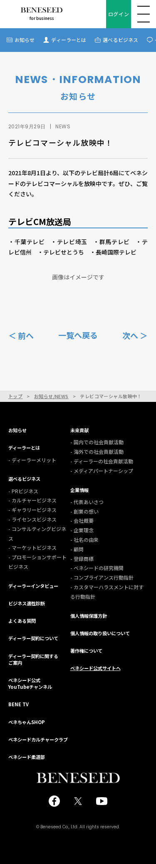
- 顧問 (77, 549)
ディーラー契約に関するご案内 (33, 659)
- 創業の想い (84, 511)
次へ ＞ (135, 334)
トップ (15, 396)
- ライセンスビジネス (32, 519)
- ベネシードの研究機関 (97, 567)
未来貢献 (79, 430)
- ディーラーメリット (32, 459)
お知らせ (25, 39)
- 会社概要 (82, 520)
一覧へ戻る (78, 335)
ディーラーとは (68, 39)
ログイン (118, 13)
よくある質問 (22, 620)
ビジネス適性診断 (26, 603)
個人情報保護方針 (88, 615)
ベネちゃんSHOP (26, 722)
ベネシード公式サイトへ (95, 668)
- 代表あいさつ (87, 501)
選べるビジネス (120, 39)
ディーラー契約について (33, 638)
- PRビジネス (23, 490)
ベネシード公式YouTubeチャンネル (30, 683)
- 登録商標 (82, 558)
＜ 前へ (21, 334)
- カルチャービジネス (32, 500)
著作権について (86, 650)
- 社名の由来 (84, 539)
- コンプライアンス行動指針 (102, 577)
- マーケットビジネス (32, 547)
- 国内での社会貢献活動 (97, 441)
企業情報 (79, 490)
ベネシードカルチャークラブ (38, 739)
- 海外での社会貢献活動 (97, 451)
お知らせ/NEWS (51, 396)
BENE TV (18, 704)
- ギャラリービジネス (32, 509)
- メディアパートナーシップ (101, 470)
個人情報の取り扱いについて (100, 633)
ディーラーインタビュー (33, 586)
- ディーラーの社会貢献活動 (101, 461)
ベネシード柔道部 (26, 757)
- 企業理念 (82, 530)
